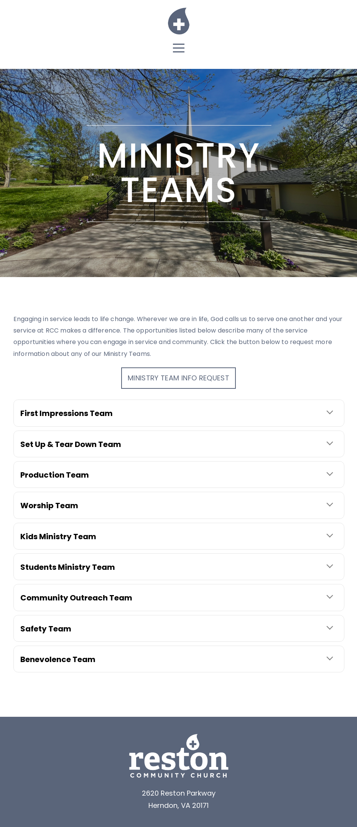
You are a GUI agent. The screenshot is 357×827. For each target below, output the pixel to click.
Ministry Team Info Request (178, 378)
